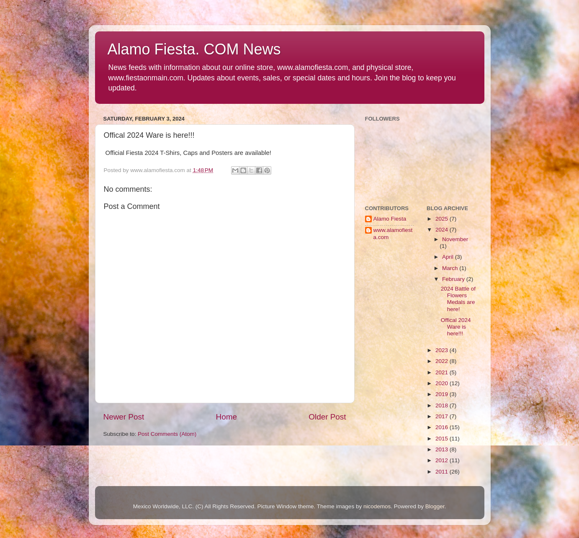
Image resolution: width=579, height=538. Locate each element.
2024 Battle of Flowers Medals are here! (458, 299)
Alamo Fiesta (390, 219)
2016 (442, 427)
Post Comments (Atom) (167, 434)
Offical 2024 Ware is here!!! (456, 327)
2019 (442, 394)
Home (226, 416)
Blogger (435, 506)
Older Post (327, 416)
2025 (442, 219)
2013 (442, 449)
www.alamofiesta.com (393, 233)
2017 (442, 416)
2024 (442, 230)
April (448, 257)
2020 (442, 383)
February (454, 279)
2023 (442, 350)
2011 (442, 471)
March (450, 268)
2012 (442, 460)
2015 (442, 438)
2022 (442, 361)
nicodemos (377, 506)
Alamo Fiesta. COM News (194, 49)
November (455, 239)
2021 (442, 372)
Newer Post (123, 416)
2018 (442, 405)
